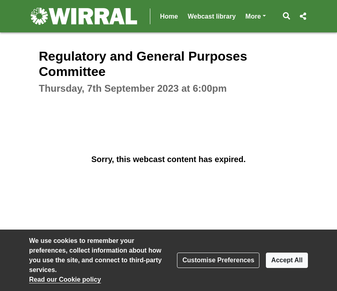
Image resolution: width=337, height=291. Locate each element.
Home (169, 16)
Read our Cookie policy (65, 279)
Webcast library (211, 16)
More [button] (255, 15)
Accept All (287, 260)
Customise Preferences (218, 260)
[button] (287, 16)
